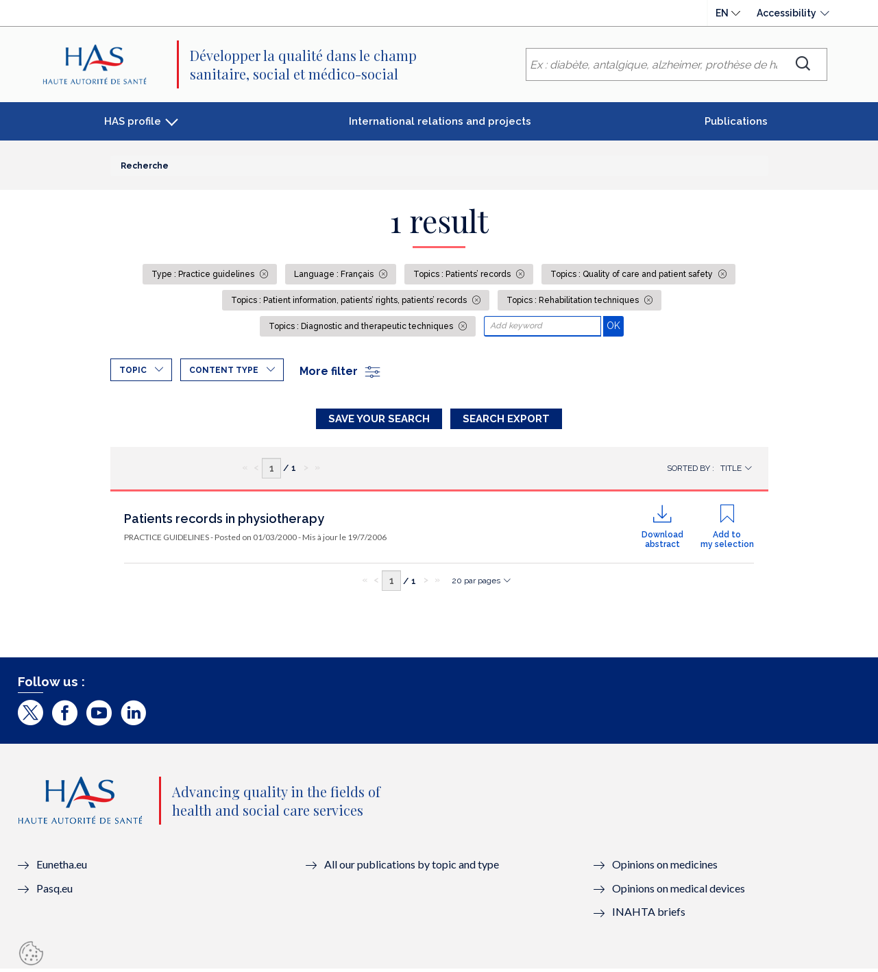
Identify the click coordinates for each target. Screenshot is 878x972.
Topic (133, 370)
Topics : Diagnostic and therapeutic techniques (362, 326)
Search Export (506, 419)
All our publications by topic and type (411, 866)
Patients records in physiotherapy (224, 521)
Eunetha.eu (61, 866)
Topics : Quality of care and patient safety (632, 274)
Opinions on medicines (665, 866)
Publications (736, 121)
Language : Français (335, 274)
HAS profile (132, 121)
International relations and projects (440, 121)
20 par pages (476, 583)
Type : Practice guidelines (203, 274)
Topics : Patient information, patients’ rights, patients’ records (350, 300)
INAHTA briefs (648, 914)
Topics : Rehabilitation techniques (574, 300)
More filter (341, 371)
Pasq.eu (54, 890)
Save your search (379, 419)
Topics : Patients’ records (463, 274)
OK (615, 325)
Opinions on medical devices (678, 890)
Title (731, 471)
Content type (223, 370)
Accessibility (786, 13)
